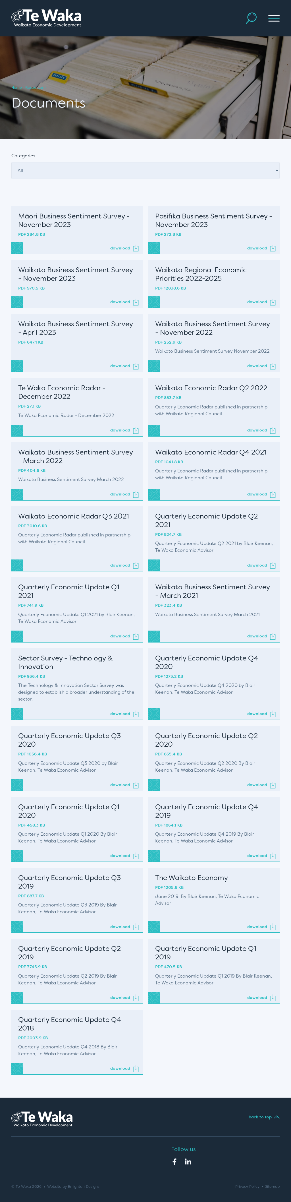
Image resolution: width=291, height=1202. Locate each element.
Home (16, 87)
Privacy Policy (247, 1186)
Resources (34, 87)
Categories (23, 156)
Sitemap (272, 1186)
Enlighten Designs (83, 1186)
